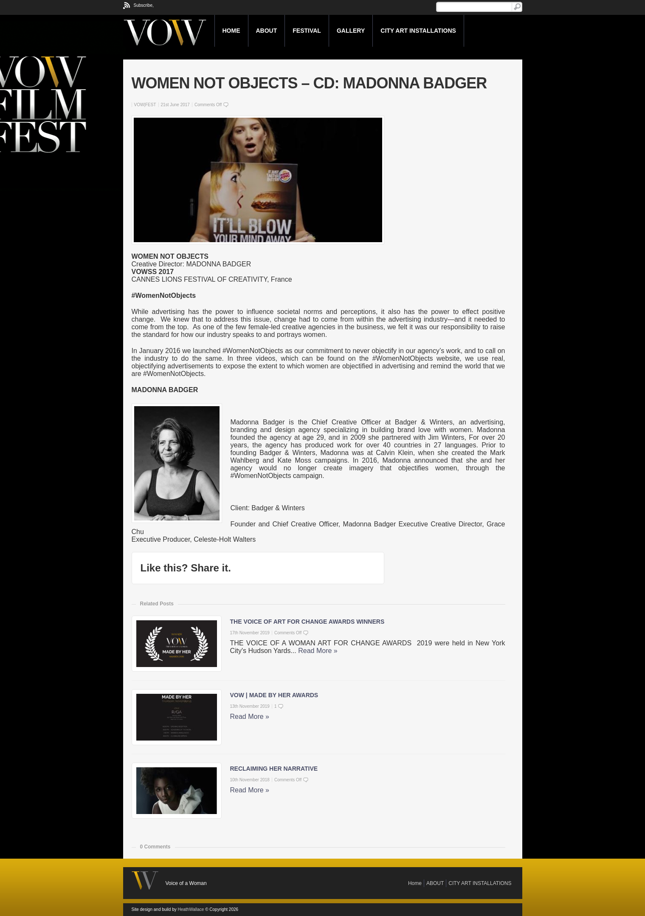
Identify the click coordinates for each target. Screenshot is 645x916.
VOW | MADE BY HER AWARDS (274, 695)
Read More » (318, 650)
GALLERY (351, 30)
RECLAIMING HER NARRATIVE (274, 768)
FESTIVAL (307, 30)
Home (231, 30)
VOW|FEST (145, 104)
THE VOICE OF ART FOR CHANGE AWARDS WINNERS (307, 621)
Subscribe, (144, 5)
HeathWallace (190, 909)
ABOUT (266, 30)
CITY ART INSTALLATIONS (418, 30)
